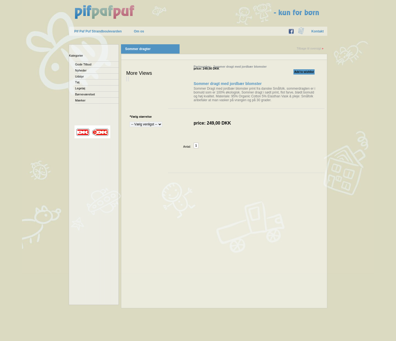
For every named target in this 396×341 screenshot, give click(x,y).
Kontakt (317, 31)
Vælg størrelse (141, 116)
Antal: (187, 146)
